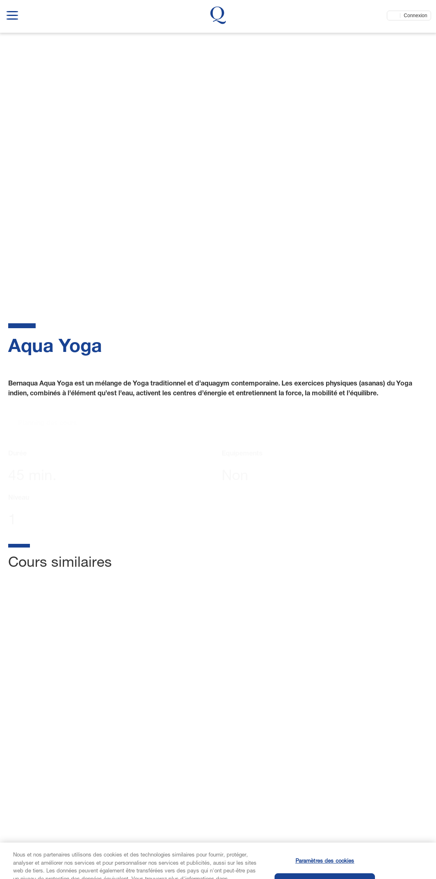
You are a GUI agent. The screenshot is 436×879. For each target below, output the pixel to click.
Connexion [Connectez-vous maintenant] (415, 15)
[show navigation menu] (12, 13)
